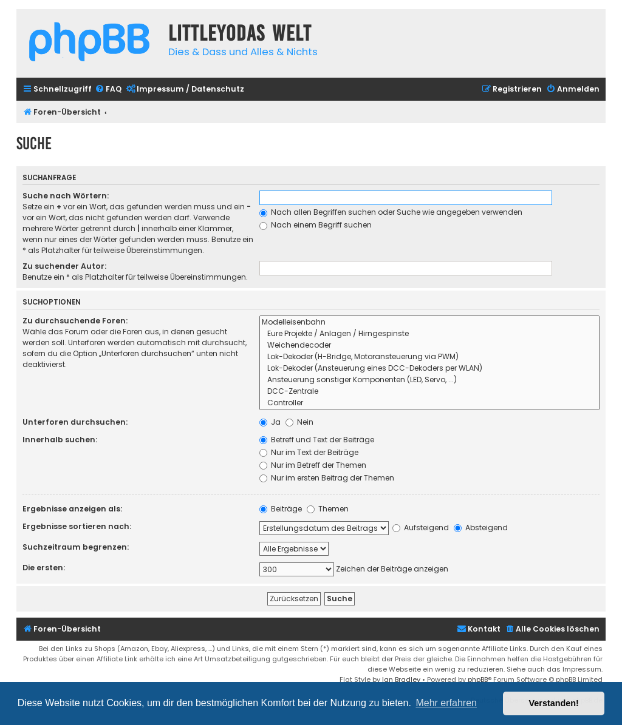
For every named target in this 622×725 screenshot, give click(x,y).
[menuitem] (108, 89)
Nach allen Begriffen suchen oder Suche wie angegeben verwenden (390, 212)
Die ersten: (43, 567)
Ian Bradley (401, 679)
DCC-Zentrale (430, 391)
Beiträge (280, 509)
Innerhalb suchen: (59, 439)
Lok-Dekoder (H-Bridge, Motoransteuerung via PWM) (430, 357)
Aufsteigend (420, 527)
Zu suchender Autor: (64, 266)
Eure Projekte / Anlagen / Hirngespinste (430, 334)
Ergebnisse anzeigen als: (72, 509)
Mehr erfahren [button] (446, 703)
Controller (430, 403)
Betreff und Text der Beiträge (316, 439)
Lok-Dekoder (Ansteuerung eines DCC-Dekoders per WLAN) (430, 368)
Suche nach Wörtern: (65, 196)
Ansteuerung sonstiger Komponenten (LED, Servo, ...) (430, 380)
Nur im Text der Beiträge (308, 452)
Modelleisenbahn (430, 322)
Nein (299, 422)
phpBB (478, 679)
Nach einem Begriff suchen (315, 225)
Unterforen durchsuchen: (75, 422)
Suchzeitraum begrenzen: (75, 547)
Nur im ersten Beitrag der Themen (326, 478)
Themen (328, 509)
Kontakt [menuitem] (479, 629)
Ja (270, 422)
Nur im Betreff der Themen (312, 465)
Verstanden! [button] (554, 703)
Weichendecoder (430, 345)
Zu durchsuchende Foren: (75, 320)
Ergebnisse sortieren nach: (76, 526)
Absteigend (481, 527)
